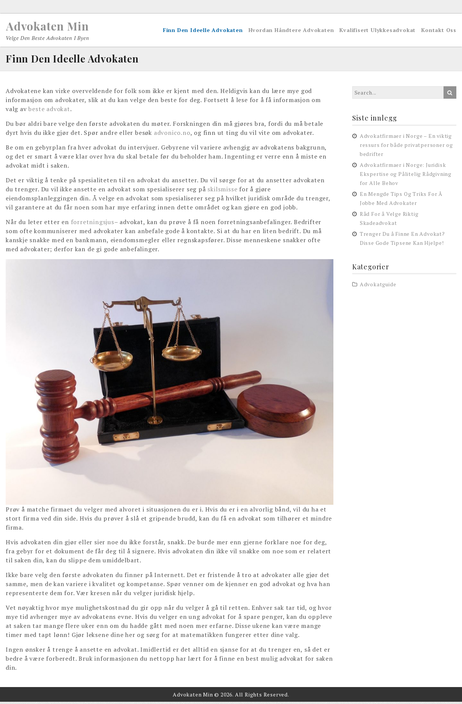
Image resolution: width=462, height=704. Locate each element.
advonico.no (172, 135)
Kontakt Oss (438, 31)
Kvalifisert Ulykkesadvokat (377, 31)
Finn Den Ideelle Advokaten (203, 31)
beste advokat (49, 111)
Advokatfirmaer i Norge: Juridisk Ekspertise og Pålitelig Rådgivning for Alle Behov (405, 176)
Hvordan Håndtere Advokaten (291, 31)
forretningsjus (92, 224)
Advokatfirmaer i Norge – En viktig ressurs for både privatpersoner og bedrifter (406, 147)
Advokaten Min (55, 26)
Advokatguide (378, 286)
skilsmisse (222, 192)
